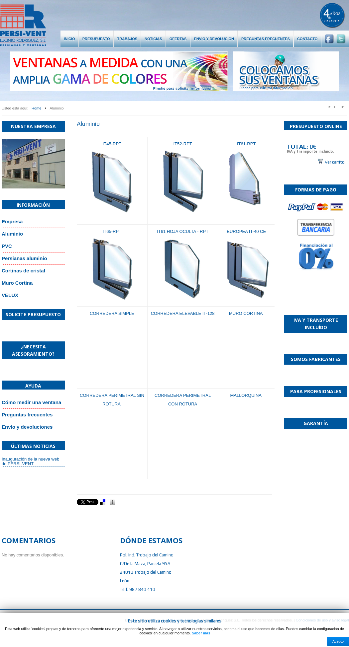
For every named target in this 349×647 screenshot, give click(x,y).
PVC (7, 246)
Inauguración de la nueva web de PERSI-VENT (30, 461)
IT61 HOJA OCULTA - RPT (182, 231)
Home (36, 108)
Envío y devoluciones (27, 427)
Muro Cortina (17, 283)
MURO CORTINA (246, 313)
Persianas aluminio (24, 258)
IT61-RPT (246, 143)
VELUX (10, 295)
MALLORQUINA (246, 395)
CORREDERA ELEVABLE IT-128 (183, 313)
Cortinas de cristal (23, 270)
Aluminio (12, 234)
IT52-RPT (182, 143)
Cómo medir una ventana (31, 402)
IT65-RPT (112, 231)
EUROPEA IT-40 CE (246, 231)
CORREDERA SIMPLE (112, 313)
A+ (328, 107)
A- (344, 107)
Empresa (12, 221)
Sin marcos (315, 151)
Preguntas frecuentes (27, 414)
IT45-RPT (112, 143)
